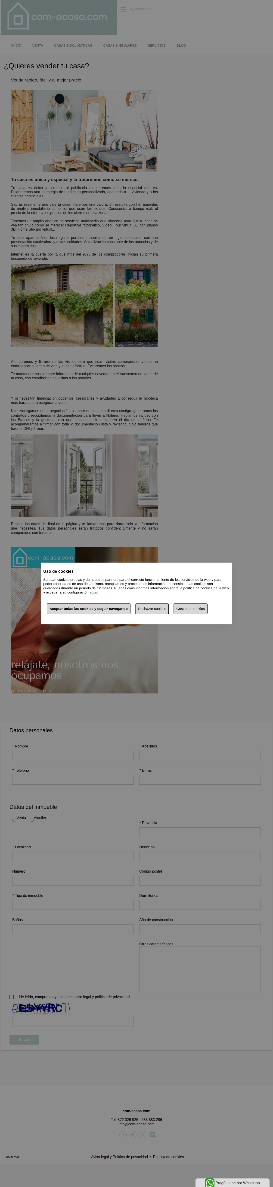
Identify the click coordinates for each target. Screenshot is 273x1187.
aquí (93, 592)
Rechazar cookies (152, 609)
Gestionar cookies (190, 609)
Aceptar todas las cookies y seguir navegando (89, 609)
